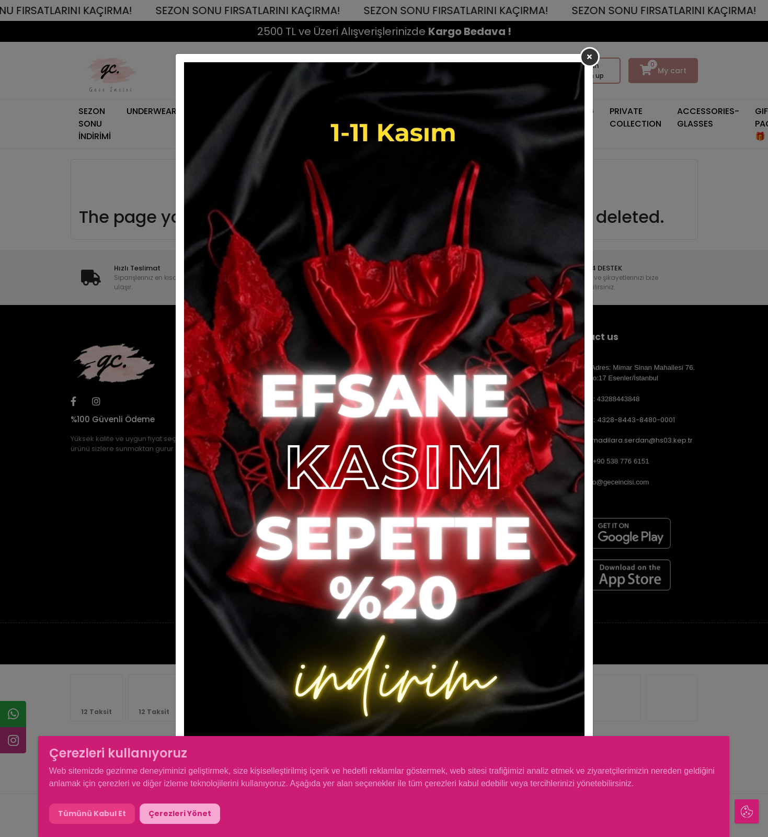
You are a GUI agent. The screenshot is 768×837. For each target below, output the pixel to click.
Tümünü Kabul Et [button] (92, 813)
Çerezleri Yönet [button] (179, 813)
